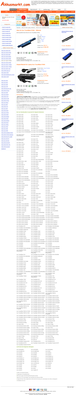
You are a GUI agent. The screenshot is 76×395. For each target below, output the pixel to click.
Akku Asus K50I (4, 108)
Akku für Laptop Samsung (7, 45)
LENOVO (58, 11)
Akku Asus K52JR (4, 94)
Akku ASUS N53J (4, 110)
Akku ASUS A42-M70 (5, 142)
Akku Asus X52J (4, 80)
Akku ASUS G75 (4, 106)
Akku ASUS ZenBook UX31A (7, 132)
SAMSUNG (33, 11)
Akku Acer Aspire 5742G (6, 52)
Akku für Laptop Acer (6, 35)
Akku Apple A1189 (5, 76)
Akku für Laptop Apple (6, 43)
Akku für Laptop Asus (6, 33)
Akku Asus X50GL (5, 124)
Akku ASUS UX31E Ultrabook (7, 134)
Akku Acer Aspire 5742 (5, 50)
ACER (72, 11)
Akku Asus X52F (4, 84)
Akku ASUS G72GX (5, 90)
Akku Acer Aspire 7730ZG (6, 64)
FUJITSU (50, 11)
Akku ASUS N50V (4, 118)
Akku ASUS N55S (4, 114)
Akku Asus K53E (4, 130)
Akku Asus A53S (4, 128)
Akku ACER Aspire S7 (5, 70)
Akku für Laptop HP (6, 31)
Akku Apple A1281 (5, 72)
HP (12, 11)
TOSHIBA (41, 11)
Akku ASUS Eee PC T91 (6, 88)
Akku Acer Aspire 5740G (6, 62)
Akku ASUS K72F (4, 96)
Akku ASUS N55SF (5, 116)
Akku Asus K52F (4, 92)
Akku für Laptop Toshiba (7, 41)
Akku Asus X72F (4, 86)
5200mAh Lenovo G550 (66, 102)
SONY (25, 11)
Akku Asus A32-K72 (5, 138)
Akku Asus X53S (4, 126)
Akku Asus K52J (4, 82)
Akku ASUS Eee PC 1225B (6, 136)
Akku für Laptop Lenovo (7, 29)
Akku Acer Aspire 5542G (6, 56)
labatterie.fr (3, 148)
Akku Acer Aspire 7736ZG (6, 66)
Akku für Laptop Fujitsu (6, 37)
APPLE (65, 11)
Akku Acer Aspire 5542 (5, 54)
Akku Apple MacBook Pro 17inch (7, 74)
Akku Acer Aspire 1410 (5, 68)
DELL (6, 11)
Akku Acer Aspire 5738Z (6, 58)
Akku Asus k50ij (4, 104)
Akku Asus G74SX (5, 112)
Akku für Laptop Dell (6, 27)
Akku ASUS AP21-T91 (5, 144)
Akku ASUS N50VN (5, 120)
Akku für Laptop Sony (6, 39)
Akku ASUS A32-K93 (5, 146)
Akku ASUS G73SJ (5, 100)
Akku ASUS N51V (4, 122)
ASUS (18, 11)
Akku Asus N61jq (4, 102)
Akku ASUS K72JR (5, 98)
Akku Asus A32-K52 (5, 140)
